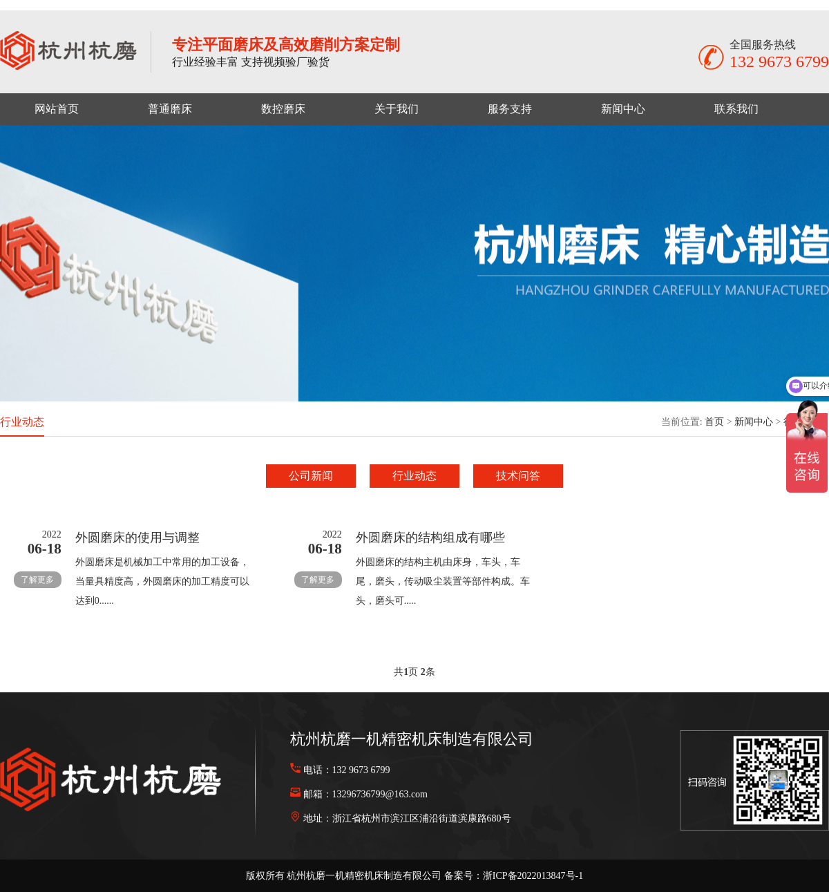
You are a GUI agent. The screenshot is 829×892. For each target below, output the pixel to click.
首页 (714, 422)
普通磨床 (170, 109)
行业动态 (414, 476)
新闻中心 (623, 109)
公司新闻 (311, 476)
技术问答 (518, 476)
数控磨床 (283, 109)
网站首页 (57, 109)
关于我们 (396, 109)
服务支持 (510, 109)
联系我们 (736, 109)
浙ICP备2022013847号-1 (533, 876)
